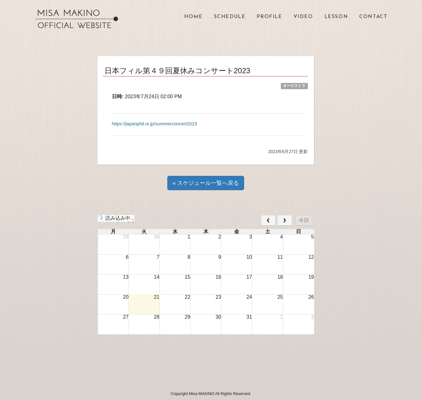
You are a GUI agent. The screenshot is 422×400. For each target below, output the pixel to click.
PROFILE (269, 16)
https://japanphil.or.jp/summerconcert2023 (158, 123)
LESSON (336, 16)
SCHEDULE (230, 16)
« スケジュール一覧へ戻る (206, 183)
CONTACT (373, 16)
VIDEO (303, 16)
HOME (193, 16)
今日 (304, 220)
